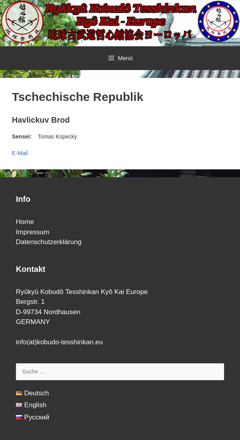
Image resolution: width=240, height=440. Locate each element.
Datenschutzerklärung (48, 242)
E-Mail (20, 153)
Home (25, 222)
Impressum (32, 232)
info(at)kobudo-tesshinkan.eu (59, 342)
